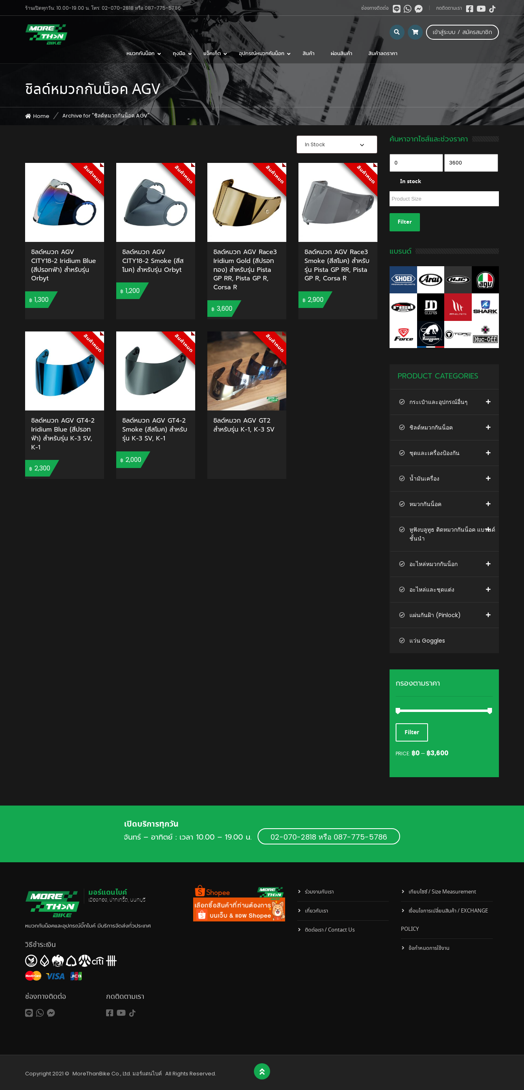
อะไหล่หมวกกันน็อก (433, 564)
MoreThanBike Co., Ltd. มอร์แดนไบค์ (117, 1073)
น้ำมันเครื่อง (424, 478)
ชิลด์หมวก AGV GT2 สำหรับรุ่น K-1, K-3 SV (244, 425)
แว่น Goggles (427, 641)
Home (41, 116)
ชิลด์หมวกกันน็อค (431, 427)
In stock (410, 182)
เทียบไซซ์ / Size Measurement (442, 892)
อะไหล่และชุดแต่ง (431, 590)
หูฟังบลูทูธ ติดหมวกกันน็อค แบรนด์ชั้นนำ (452, 534)
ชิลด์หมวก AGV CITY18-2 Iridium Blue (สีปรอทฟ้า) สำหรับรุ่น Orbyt (63, 265)
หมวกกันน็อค (425, 504)
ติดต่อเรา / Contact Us (330, 930)
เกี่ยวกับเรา (316, 911)
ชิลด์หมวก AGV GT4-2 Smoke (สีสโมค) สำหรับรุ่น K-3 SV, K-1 (154, 430)
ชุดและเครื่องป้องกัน (434, 453)
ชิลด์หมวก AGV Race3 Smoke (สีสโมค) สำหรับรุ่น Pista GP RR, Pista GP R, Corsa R (337, 265)
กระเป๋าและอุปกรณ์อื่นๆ (438, 402)
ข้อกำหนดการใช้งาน (429, 948)
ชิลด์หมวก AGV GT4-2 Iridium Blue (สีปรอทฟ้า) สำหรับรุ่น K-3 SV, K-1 (63, 434)
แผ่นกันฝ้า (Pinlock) (435, 615)
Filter (405, 222)
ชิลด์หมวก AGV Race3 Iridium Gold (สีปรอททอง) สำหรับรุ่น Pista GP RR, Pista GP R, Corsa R (245, 270)
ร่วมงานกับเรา (319, 892)
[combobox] (336, 144)
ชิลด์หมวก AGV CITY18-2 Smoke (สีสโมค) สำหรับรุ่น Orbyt (153, 261)
